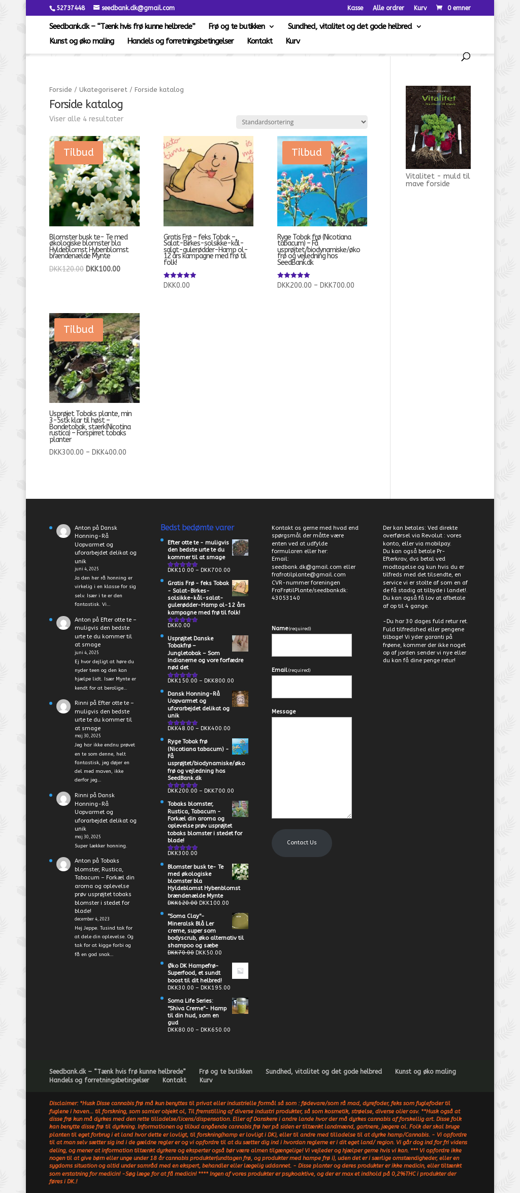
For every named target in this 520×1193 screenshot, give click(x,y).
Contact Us (302, 842)
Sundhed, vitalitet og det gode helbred (350, 27)
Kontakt (259, 42)
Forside (60, 89)
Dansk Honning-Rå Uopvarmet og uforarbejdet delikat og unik (106, 545)
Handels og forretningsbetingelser (180, 42)
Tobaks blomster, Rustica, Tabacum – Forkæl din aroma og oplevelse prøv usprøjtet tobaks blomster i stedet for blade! (105, 886)
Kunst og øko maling (81, 42)
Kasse (355, 8)
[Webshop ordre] (302, 122)
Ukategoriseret (103, 89)
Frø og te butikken (236, 27)
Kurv (420, 8)
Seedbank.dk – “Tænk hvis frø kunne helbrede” (122, 27)
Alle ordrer (388, 8)
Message (284, 711)
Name (291, 628)
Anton (83, 528)
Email (291, 670)
